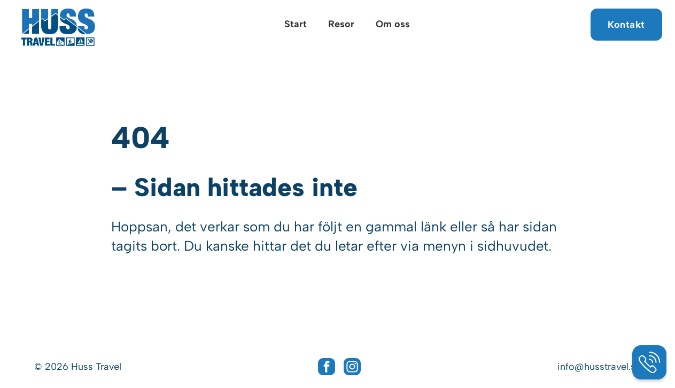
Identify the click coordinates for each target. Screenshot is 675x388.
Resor (341, 24)
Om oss (393, 24)
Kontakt (626, 24)
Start (295, 24)
